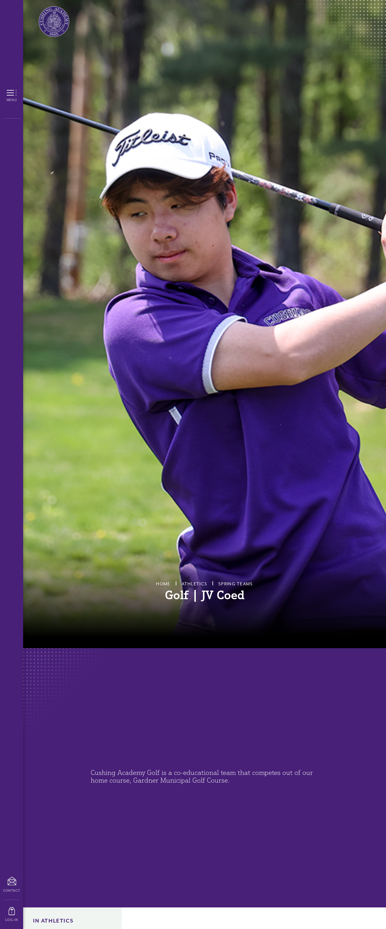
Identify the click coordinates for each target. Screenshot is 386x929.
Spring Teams (235, 584)
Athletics (194, 584)
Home (163, 584)
